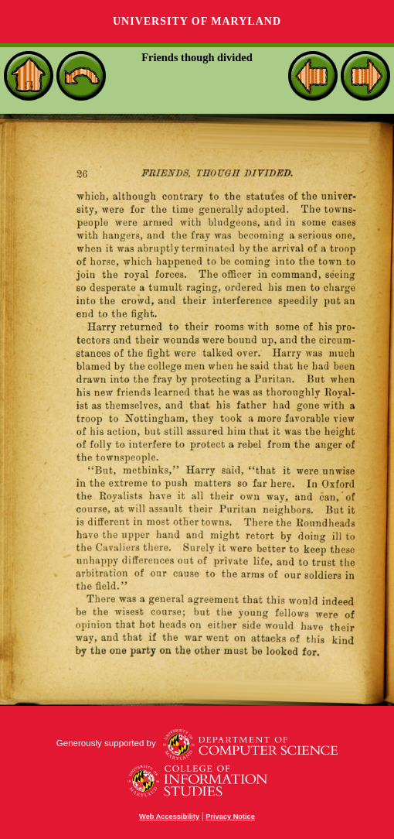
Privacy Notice (230, 816)
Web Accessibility (169, 816)
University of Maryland (197, 21)
